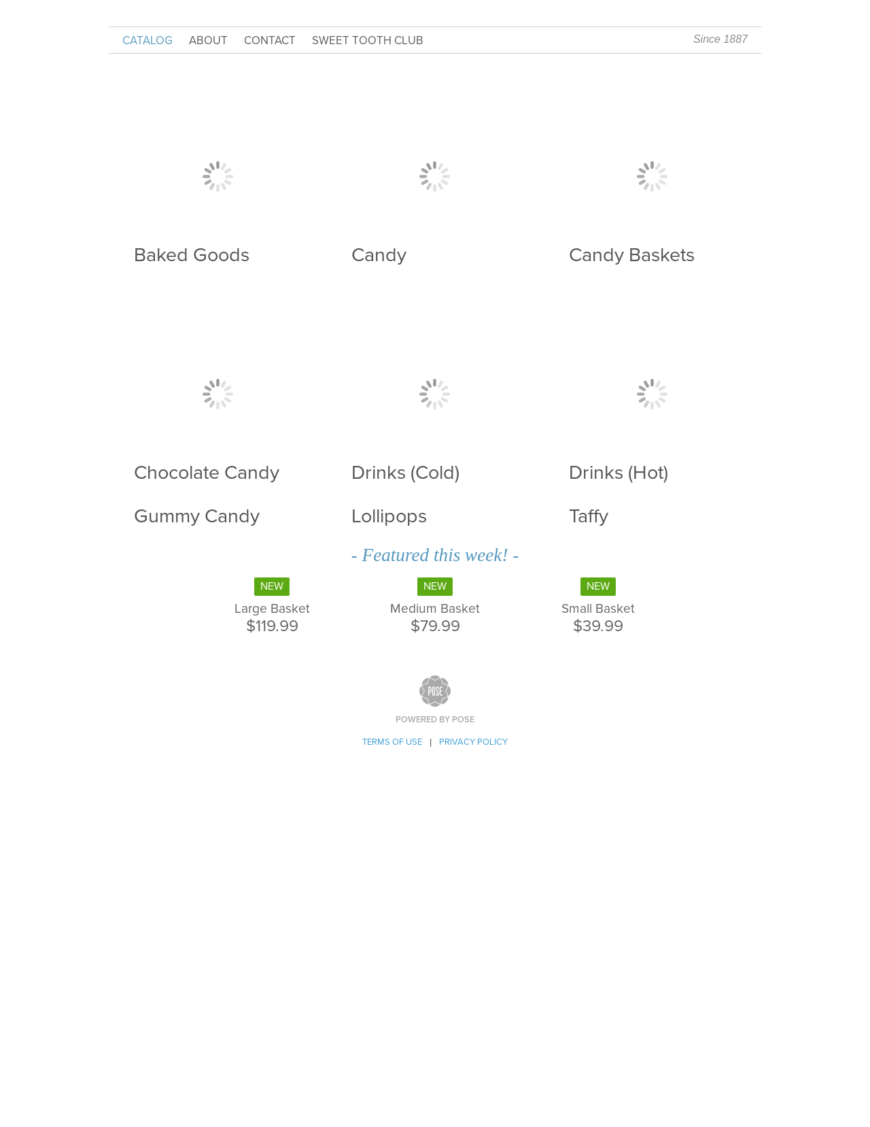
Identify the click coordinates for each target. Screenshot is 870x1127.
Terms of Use (392, 742)
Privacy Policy (473, 742)
